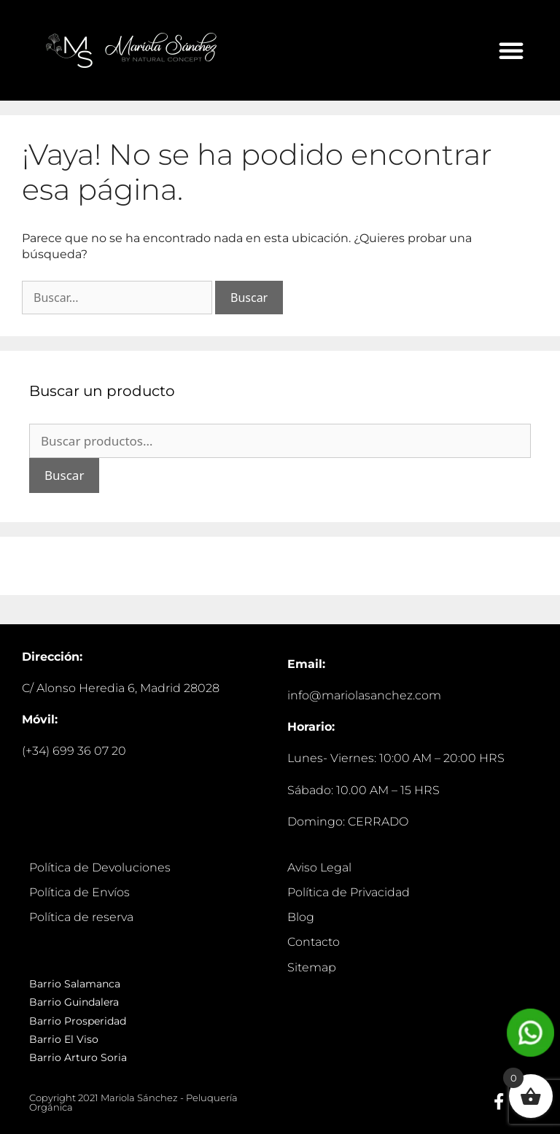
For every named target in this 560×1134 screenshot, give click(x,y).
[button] (511, 50)
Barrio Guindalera (74, 1002)
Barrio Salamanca (74, 983)
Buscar (64, 475)
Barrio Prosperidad (77, 1021)
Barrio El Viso (63, 1039)
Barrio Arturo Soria (78, 1057)
